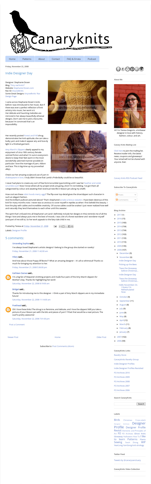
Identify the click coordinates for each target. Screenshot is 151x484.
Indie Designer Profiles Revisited (128, 368)
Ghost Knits (140, 433)
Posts (119, 194)
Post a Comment (17, 324)
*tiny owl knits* (17, 85)
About (41, 58)
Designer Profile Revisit (130, 429)
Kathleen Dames (19, 273)
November (125, 257)
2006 (119, 340)
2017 (119, 214)
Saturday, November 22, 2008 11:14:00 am (31, 299)
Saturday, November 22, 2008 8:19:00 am (30, 283)
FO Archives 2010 (122, 372)
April (122, 320)
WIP (143, 442)
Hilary (15, 256)
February (124, 328)
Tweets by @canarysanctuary (127, 460)
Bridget (15, 289)
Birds (117, 420)
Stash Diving (131, 442)
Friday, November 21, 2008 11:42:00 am (30, 251)
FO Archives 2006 (122, 390)
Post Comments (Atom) (63, 346)
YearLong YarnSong (123, 445)
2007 (119, 336)
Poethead (16, 305)
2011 (119, 238)
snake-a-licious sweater (71, 199)
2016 (119, 218)
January (123, 332)
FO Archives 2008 (122, 381)
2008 (119, 249)
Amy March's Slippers (15, 149)
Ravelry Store (120, 355)
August (123, 304)
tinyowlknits (17, 90)
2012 (119, 234)
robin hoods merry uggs (34, 194)
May (122, 316)
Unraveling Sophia (20, 243)
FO (119, 433)
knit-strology (138, 445)
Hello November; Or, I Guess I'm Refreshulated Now (128, 288)
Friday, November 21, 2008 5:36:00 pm (29, 267)
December (124, 253)
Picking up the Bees (128, 264)
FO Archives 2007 (122, 385)
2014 (119, 226)
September (125, 300)
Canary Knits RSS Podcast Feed (128, 178)
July (121, 308)
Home (12, 58)
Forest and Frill (31, 135)
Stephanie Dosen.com (24, 88)
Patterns (26, 58)
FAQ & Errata (74, 58)
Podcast (92, 58)
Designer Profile (19, 230)
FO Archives (127, 433)
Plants (143, 439)
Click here (118, 150)
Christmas (127, 420)
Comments (122, 199)
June (122, 312)
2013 (119, 230)
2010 (119, 242)
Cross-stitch (140, 420)
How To (136, 436)
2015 (119, 222)
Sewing (118, 442)
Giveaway (118, 436)
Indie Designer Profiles (124, 363)
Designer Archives (121, 424)
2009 (119, 246)
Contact (56, 58)
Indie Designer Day (127, 260)
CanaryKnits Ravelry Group (126, 359)
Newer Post (13, 337)
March (123, 324)
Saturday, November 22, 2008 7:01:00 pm (31, 318)
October (124, 296)
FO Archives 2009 (122, 377)
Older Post (101, 337)
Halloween (128, 436)
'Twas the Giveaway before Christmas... (128, 269)
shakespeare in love (14, 177)
